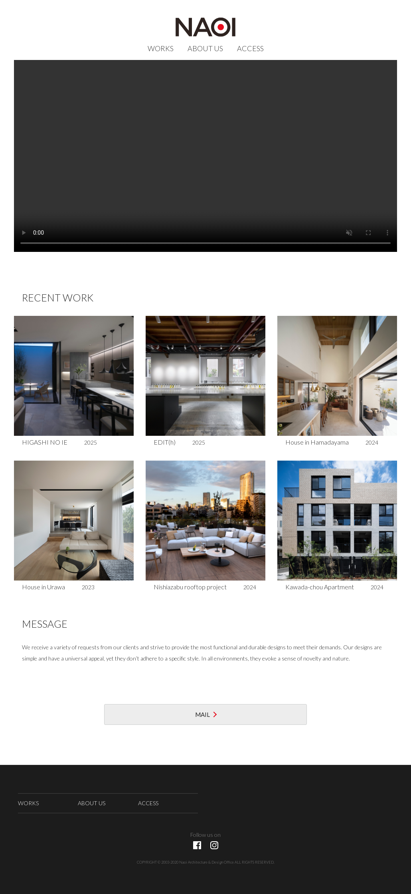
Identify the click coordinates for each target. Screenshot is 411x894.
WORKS (161, 48)
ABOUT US (205, 48)
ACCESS (250, 48)
